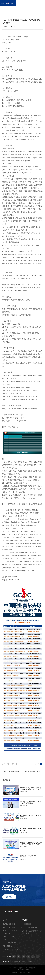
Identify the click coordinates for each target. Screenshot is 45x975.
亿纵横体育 (28, 961)
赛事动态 (16, 12)
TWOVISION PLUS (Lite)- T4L (10, 932)
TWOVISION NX (9, 924)
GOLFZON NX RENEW (8, 938)
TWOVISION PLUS (10, 927)
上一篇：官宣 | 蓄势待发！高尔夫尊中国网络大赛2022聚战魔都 (12, 771)
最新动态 (9, 12)
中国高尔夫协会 (18, 961)
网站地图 (22, 972)
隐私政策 (14, 972)
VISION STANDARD (10, 943)
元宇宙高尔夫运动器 (10, 949)
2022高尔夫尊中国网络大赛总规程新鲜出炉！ (17, 15)
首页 (3, 12)
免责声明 (30, 972)
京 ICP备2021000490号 (23, 969)
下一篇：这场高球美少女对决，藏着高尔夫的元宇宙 (33, 771)
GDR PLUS (7, 946)
